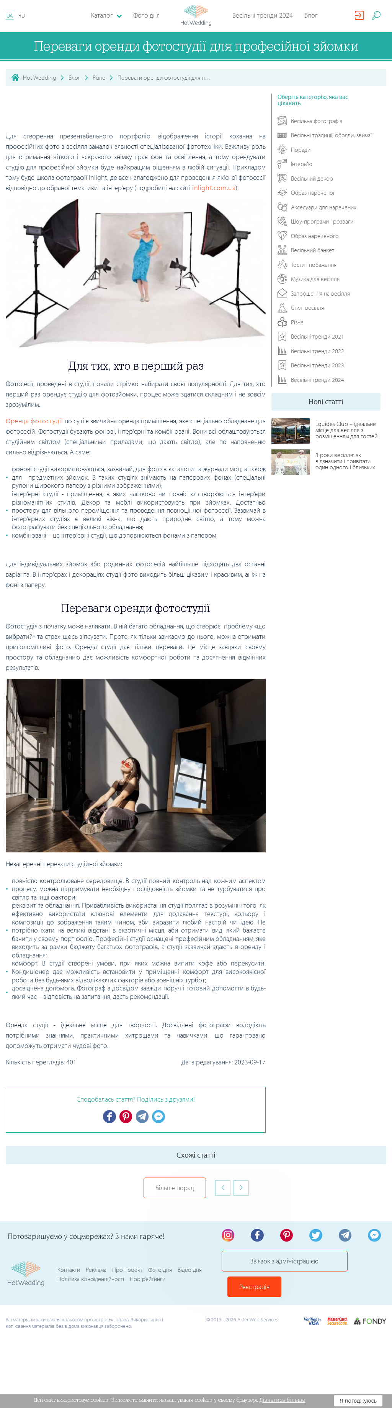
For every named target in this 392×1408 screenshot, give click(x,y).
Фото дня (146, 15)
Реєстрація (354, 1265)
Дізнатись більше (282, 1399)
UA (10, 15)
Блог (311, 15)
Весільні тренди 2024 (262, 15)
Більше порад (174, 1188)
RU (21, 15)
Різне (99, 77)
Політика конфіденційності (90, 1270)
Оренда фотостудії (34, 420)
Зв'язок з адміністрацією (271, 1265)
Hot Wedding (39, 77)
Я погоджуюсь (358, 1400)
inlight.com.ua (213, 187)
